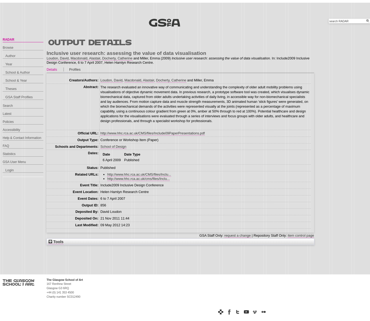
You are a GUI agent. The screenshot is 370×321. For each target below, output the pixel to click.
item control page (301, 235)
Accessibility (11, 130)
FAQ (6, 146)
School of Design (113, 147)
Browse (8, 48)
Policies (8, 122)
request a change (237, 235)
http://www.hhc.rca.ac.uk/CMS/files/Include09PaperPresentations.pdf (152, 133)
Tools (55, 242)
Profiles (75, 69)
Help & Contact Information (22, 138)
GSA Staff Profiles (19, 97)
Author (10, 56)
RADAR (8, 39)
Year (8, 64)
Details (52, 69)
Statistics (9, 154)
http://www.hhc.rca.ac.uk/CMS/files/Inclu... (139, 174)
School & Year (16, 80)
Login (9, 170)
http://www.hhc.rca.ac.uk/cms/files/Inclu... (138, 179)
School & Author (17, 72)
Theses (11, 89)
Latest (7, 114)
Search (8, 106)
